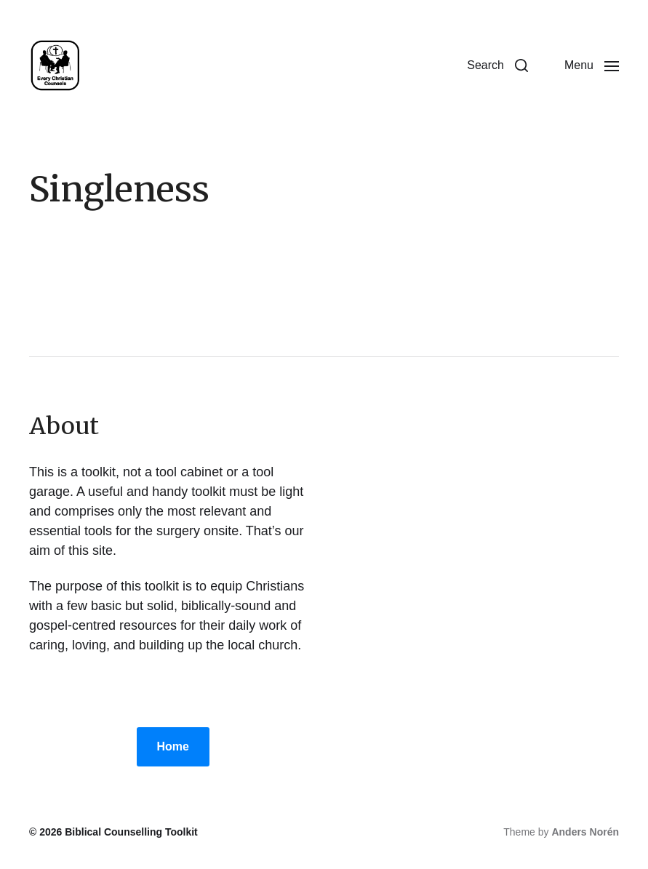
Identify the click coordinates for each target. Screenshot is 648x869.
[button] (497, 65)
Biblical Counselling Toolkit (131, 832)
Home (173, 746)
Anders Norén (585, 832)
